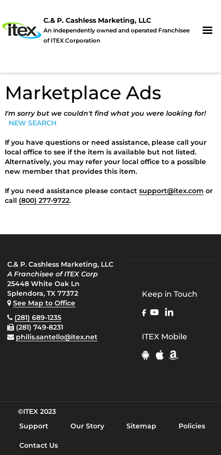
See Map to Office (44, 303)
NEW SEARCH (32, 123)
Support (33, 426)
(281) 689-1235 (37, 317)
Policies (192, 426)
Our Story (87, 426)
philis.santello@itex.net (56, 337)
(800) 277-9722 (44, 200)
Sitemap (141, 426)
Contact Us (38, 445)
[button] (207, 30)
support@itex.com (171, 190)
